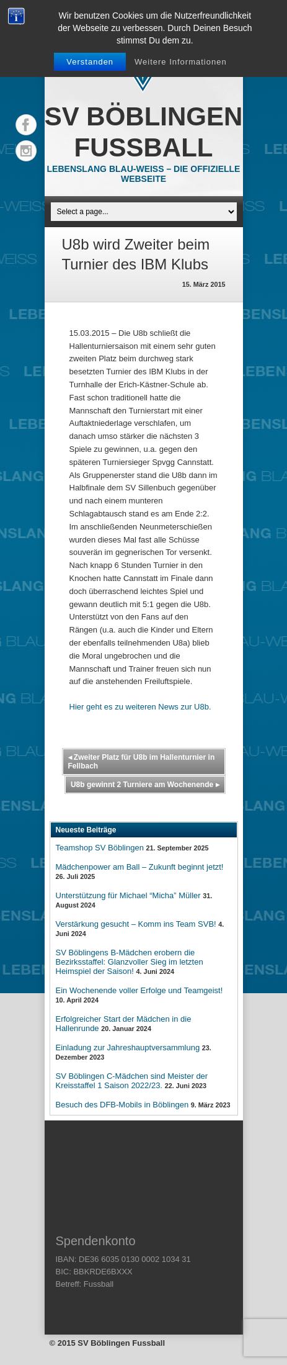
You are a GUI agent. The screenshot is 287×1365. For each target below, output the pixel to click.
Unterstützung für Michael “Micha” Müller (128, 895)
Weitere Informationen (181, 61)
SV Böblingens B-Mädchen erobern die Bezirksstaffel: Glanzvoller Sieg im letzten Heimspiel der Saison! (129, 962)
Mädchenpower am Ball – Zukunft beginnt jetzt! (140, 867)
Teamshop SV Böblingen (100, 847)
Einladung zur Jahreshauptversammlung (128, 1047)
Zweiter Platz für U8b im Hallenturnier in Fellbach (141, 761)
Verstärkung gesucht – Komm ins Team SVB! (136, 924)
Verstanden (89, 61)
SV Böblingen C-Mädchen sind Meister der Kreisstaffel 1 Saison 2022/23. (132, 1080)
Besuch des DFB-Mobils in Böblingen (122, 1104)
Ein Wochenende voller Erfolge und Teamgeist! (139, 990)
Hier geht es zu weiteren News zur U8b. (140, 706)
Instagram (26, 151)
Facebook (26, 125)
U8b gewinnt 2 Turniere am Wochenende (145, 784)
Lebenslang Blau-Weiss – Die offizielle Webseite (144, 174)
